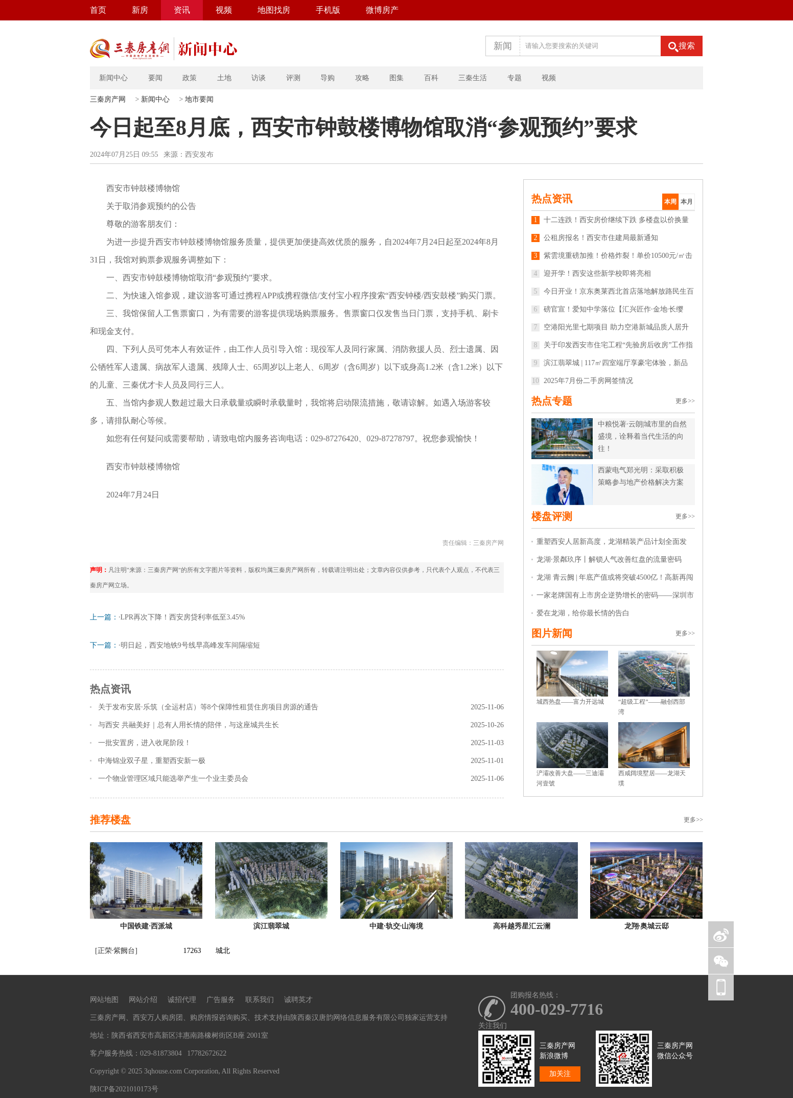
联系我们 (259, 1000)
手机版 (328, 10)
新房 (140, 10)
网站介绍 (143, 1000)
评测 (293, 78)
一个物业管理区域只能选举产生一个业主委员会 (173, 778)
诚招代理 (182, 1000)
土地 (224, 78)
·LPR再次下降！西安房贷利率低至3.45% (182, 617)
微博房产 (382, 10)
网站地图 (104, 1000)
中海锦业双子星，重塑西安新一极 (151, 761)
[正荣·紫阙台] (116, 950)
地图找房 (274, 10)
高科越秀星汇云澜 (521, 926)
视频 (224, 10)
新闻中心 (113, 78)
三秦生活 (472, 78)
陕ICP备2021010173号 (124, 1089)
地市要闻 (199, 99)
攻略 (362, 78)
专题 (514, 78)
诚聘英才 (298, 1000)
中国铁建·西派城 (146, 926)
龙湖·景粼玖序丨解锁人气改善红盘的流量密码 (609, 559)
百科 (431, 78)
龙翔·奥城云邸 (646, 926)
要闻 (155, 78)
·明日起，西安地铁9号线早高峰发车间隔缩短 (189, 645)
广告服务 (220, 1000)
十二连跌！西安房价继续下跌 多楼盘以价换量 (610, 220)
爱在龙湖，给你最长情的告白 (583, 613)
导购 (327, 78)
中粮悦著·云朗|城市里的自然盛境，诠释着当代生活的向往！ (642, 436)
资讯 (182, 10)
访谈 (258, 78)
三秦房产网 (108, 99)
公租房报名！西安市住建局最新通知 (594, 238)
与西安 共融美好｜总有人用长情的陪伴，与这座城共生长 (188, 725)
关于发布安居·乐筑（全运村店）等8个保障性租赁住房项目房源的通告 (208, 707)
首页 (98, 10)
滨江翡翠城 (271, 926)
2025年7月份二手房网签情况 (582, 381)
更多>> (685, 400)
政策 (189, 78)
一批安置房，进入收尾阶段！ (144, 743)
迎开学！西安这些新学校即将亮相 (591, 273)
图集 (396, 78)
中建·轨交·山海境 (396, 926)
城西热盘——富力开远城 (570, 701)
